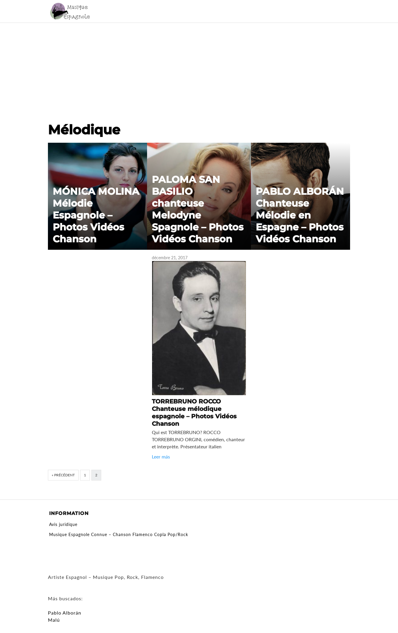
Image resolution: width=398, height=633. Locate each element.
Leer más (161, 456)
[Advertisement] (199, 67)
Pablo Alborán (64, 612)
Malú (54, 620)
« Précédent (63, 475)
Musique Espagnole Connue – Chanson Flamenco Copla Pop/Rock (118, 534)
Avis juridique (63, 524)
